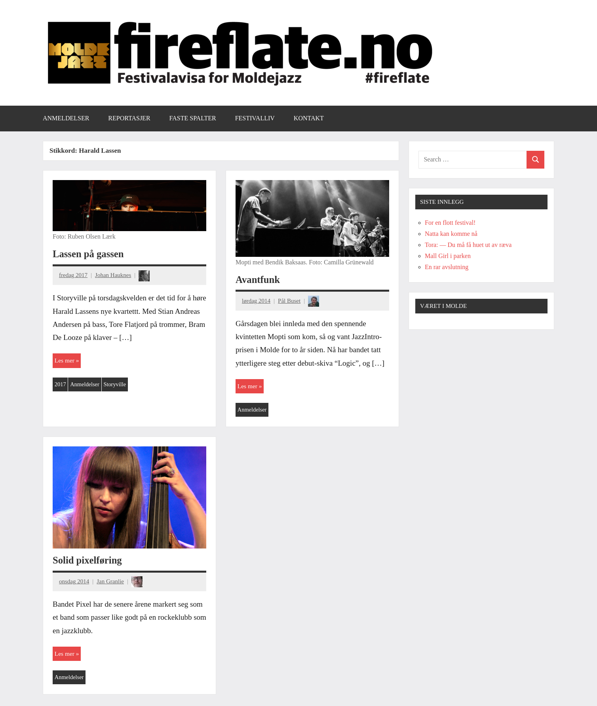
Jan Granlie (110, 582)
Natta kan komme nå (451, 233)
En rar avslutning (446, 267)
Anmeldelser (66, 118)
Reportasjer (129, 118)
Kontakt (309, 118)
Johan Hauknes (113, 275)
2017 (61, 385)
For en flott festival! (450, 222)
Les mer (65, 360)
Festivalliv (255, 118)
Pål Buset (289, 301)
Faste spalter (192, 118)
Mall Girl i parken (448, 255)
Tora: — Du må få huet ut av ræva (468, 244)
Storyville (117, 385)
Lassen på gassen (89, 254)
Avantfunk (258, 279)
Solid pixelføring (88, 561)
